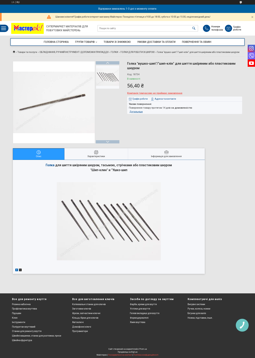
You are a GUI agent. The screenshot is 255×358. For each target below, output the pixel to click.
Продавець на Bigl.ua (127, 352)
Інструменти (18, 322)
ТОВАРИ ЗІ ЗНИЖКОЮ (117, 41)
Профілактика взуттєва (24, 308)
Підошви (16, 313)
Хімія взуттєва (137, 322)
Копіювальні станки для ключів (89, 304)
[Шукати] (194, 28)
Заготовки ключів (81, 308)
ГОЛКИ (114, 52)
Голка (50, 165)
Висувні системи (196, 304)
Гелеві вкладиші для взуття (144, 313)
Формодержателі (139, 317)
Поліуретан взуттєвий (23, 326)
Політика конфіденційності (146, 355)
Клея (14, 317)
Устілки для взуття (140, 308)
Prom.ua (143, 349)
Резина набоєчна (21, 304)
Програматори (80, 331)
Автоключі (78, 322)
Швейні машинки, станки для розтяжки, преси (36, 335)
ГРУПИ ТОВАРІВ (85, 41)
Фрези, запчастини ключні (86, 313)
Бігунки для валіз (197, 313)
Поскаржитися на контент (120, 355)
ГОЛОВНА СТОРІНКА (56, 41)
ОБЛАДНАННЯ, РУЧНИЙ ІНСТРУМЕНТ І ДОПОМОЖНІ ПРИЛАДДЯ (74, 52)
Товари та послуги (27, 52)
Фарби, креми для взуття (143, 304)
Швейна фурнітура (22, 340)
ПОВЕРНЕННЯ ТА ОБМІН (196, 41)
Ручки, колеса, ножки (199, 308)
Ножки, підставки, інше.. (200, 317)
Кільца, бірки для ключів (85, 317)
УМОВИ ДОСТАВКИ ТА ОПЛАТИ (156, 41)
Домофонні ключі (81, 326)
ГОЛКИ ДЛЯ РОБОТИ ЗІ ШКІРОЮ (138, 52)
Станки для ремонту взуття (26, 331)
